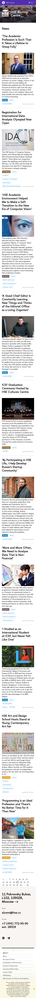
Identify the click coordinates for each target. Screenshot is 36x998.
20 (28, 882)
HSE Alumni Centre (19, 14)
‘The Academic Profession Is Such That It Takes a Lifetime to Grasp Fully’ (16, 41)
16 (14, 882)
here (9, 987)
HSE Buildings (7, 975)
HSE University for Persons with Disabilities (16, 978)
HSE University (10, 2)
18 (21, 882)
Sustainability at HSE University (12, 962)
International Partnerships (10, 969)
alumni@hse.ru (11, 913)
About (5, 953)
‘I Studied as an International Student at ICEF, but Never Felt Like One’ (16, 634)
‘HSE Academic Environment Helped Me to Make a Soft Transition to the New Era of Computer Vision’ (17, 202)
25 (17, 885)
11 (23, 879)
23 (10, 885)
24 (14, 885)
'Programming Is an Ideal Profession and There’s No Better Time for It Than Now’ (17, 805)
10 (20, 879)
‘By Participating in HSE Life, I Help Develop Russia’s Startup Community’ (16, 465)
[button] (13, 950)
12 (27, 879)
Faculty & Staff (7, 972)
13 (3, 882)
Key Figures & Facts (8, 959)
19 (24, 882)
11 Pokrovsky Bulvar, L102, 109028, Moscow (16, 898)
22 (7, 885)
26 (21, 885)
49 (27, 885)
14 (7, 882)
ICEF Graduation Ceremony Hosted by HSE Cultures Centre (15, 388)
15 (10, 882)
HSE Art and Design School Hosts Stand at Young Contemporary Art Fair (16, 721)
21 (3, 885)
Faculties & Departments (10, 966)
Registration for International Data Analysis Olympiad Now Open (17, 117)
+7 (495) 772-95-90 (15, 923)
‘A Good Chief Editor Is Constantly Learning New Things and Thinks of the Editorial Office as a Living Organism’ (17, 303)
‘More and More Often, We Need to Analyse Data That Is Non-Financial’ (17, 553)
